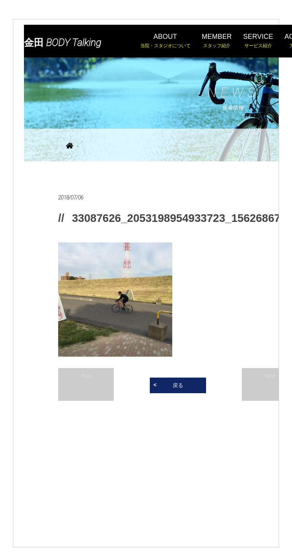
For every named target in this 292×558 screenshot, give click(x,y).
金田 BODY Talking (62, 42)
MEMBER (217, 41)
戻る (178, 385)
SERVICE (258, 41)
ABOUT (165, 41)
